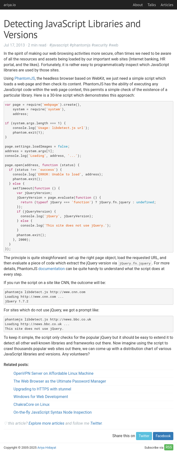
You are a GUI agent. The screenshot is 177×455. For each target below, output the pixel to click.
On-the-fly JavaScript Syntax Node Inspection (52, 412)
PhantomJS (24, 78)
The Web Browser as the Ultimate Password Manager (59, 381)
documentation (51, 268)
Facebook (163, 436)
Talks (152, 4)
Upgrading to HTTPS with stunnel (42, 389)
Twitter (96, 423)
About (138, 4)
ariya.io (10, 4)
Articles (167, 4)
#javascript (59, 45)
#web (113, 45)
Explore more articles (46, 423)
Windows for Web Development (40, 396)
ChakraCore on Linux (31, 404)
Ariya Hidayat (46, 447)
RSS (169, 447)
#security (99, 45)
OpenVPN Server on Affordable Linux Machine (53, 373)
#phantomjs (80, 45)
